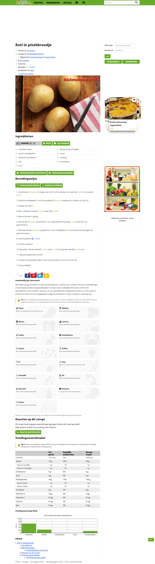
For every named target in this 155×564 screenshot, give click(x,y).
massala (63, 157)
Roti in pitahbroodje (25, 543)
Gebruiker (109, 45)
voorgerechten (36, 57)
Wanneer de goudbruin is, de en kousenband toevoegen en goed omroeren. (54, 232)
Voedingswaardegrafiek (36, 557)
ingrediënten (53, 2)
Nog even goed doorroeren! (31, 254)
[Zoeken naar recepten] (122, 2)
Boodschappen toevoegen (31, 173)
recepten (38, 2)
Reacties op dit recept (31, 552)
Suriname (31, 50)
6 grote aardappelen (26, 153)
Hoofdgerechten (37, 562)
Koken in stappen (51, 185)
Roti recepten (23, 60)
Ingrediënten (27, 545)
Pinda (19, 308)
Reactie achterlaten (28, 432)
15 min (36, 238)
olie (19, 161)
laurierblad (64, 161)
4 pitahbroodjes (25, 149)
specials (67, 2)
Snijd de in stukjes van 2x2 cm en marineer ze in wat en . (55, 193)
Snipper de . (26, 206)
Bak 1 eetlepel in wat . (38, 211)
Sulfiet (63, 348)
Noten (20, 402)
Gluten (20, 321)
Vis (61, 375)
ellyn (32, 70)
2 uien (62, 153)
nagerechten (50, 57)
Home (17, 562)
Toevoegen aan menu (60, 173)
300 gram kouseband (27, 157)
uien (31, 206)
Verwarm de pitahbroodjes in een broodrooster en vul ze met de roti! (48, 260)
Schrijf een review (26, 73)
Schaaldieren (66, 335)
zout (20, 166)
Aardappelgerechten (35, 54)
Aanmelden (131, 61)
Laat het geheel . (29, 238)
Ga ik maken (61, 143)
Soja (62, 362)
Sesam (20, 348)
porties (23, 64)
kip (31, 192)
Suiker (20, 335)
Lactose (63, 321)
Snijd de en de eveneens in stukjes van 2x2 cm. (53, 200)
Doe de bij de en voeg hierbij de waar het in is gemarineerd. (51, 223)
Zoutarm (64, 389)
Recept (25, 562)
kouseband (53, 200)
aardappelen (31, 200)
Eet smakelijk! (25, 265)
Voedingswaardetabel (31, 555)
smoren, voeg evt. (25, 244)
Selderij (63, 308)
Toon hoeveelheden (27, 185)
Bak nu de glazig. (28, 216)
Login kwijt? (113, 61)
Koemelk (21, 375)
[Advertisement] (77, 23)
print (47, 143)
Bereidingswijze (28, 548)
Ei (18, 362)
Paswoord (109, 50)
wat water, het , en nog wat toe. (51, 249)
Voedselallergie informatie (37, 550)
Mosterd (21, 389)
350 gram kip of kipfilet (69, 149)
